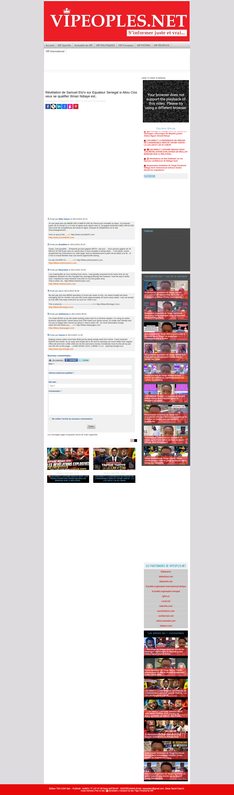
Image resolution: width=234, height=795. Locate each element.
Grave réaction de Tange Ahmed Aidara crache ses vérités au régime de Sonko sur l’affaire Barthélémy (164, 377)
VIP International (55, 51)
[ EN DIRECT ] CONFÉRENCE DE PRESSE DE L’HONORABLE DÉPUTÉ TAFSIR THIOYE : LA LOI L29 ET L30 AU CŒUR (114, 478)
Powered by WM (146, 791)
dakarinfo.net (166, 581)
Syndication (113, 791)
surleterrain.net (166, 616)
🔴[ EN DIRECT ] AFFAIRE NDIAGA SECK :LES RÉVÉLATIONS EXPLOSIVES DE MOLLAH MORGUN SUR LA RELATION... (68, 478)
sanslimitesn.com (166, 611)
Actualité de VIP (83, 45)
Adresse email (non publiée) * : (62, 373)
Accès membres (87, 791)
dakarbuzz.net (166, 576)
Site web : (53, 382)
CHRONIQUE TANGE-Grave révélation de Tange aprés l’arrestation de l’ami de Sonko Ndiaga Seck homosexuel (165, 439)
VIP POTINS (143, 45)
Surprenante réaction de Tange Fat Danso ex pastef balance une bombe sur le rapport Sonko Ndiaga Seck (165, 776)
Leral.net (165, 601)
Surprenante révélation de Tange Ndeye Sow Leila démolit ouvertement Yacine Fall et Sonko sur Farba (165, 357)
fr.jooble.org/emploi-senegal (166, 591)
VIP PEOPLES (162, 45)
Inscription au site (126, 791)
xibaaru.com (166, 626)
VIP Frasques (125, 45)
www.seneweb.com (166, 621)
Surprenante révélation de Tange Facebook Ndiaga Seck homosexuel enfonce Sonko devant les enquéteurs (165, 169)
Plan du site (99, 791)
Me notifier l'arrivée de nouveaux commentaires (72, 419)
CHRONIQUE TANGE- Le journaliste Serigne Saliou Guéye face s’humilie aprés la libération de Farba (165, 398)
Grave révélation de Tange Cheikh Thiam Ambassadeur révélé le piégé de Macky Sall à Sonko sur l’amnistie (165, 460)
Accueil (50, 45)
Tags (137, 791)
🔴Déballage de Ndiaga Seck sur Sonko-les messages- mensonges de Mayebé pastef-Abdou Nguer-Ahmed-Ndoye (165, 135)
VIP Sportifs (64, 45)
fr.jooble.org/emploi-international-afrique (166, 586)
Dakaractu (166, 571)
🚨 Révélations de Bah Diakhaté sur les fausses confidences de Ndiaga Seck (163, 161)
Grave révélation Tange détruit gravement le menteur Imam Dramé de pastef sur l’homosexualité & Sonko (165, 336)
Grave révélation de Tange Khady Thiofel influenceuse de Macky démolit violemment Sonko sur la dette (164, 672)
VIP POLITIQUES (105, 45)
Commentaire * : (55, 391)
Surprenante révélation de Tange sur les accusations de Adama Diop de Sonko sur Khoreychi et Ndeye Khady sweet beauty (164, 294)
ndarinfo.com (166, 606)
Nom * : (52, 364)
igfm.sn (166, 596)
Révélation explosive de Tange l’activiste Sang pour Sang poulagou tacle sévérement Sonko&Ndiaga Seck (165, 315)
